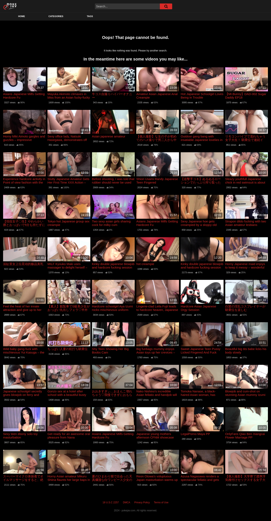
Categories (55, 16)
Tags (90, 16)
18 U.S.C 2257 (111, 502)
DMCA (126, 502)
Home (21, 16)
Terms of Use (161, 502)
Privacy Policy (142, 502)
